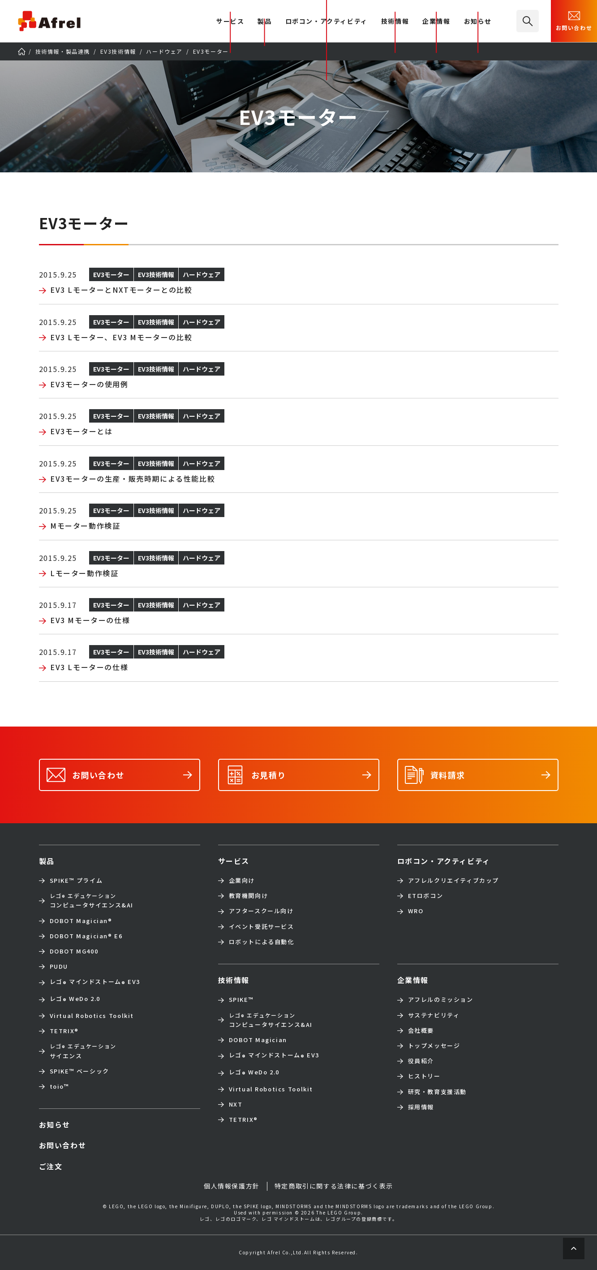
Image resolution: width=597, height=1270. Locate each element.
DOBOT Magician (81, 921)
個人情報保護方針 (232, 1185)
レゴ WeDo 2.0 (75, 1000)
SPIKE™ (241, 1000)
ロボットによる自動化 (261, 942)
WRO (416, 911)
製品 (264, 22)
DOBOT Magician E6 (86, 936)
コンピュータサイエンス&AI (91, 900)
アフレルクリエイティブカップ (453, 881)
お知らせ (478, 22)
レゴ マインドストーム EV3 (95, 983)
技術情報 (395, 22)
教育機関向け (248, 896)
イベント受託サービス (261, 927)
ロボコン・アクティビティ (326, 22)
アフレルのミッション (440, 1000)
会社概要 (421, 1030)
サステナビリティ (434, 1015)
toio (59, 1086)
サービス (233, 861)
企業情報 (436, 22)
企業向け (242, 881)
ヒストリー (424, 1076)
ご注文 (51, 1166)
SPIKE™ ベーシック (79, 1071)
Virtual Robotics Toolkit (92, 1016)
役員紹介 (421, 1061)
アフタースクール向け (261, 911)
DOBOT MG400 (74, 951)
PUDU (59, 966)
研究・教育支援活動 (437, 1092)
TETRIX (64, 1031)
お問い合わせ (574, 20)
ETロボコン (425, 896)
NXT (236, 1104)
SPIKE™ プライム (76, 881)
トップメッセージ (434, 1046)
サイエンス (83, 1051)
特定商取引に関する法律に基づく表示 (334, 1185)
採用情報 (421, 1107)
